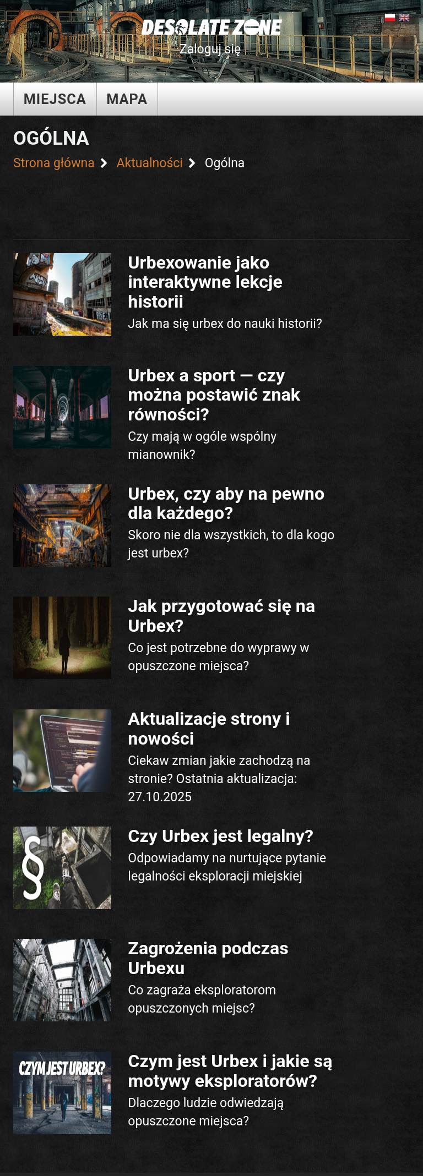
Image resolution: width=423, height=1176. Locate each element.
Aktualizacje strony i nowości (209, 728)
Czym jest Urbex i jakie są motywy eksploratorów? (230, 1071)
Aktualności (149, 163)
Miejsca (55, 99)
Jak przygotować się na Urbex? (221, 615)
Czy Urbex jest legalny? (220, 835)
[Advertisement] (216, 203)
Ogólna (225, 163)
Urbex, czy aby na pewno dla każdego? (226, 503)
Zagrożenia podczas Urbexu (208, 958)
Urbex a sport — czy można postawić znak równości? (214, 395)
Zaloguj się (210, 49)
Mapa (127, 99)
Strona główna (54, 163)
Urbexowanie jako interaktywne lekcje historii (205, 282)
